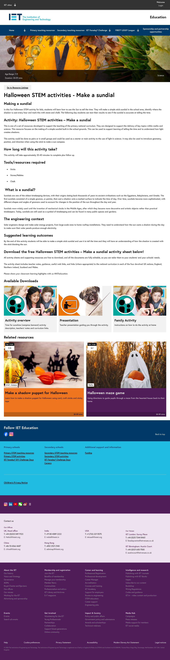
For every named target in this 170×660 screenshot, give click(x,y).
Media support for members (137, 622)
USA (87, 530)
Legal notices (160, 642)
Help (6, 642)
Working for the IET (12, 595)
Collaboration (50, 625)
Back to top (160, 434)
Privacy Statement (63, 642)
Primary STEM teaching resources (19, 453)
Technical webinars (93, 625)
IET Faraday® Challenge (96, 30)
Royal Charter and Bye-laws (15, 586)
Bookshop (130, 586)
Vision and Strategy (12, 576)
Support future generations (55, 629)
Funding (88, 453)
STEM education (92, 598)
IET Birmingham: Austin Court (139, 546)
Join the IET (49, 573)
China (6, 543)
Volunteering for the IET (54, 616)
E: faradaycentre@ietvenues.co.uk (140, 540)
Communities (49, 586)
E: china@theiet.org (12, 549)
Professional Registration (95, 573)
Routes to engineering (94, 595)
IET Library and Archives (54, 592)
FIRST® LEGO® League (125, 30)
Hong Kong (49, 543)
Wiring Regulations (133, 589)
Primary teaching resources (42, 30)
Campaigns (130, 616)
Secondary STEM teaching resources (60, 453)
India (46, 530)
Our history (8, 573)
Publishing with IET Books (136, 576)
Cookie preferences (32, 642)
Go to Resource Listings (17, 87)
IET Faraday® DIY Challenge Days (19, 459)
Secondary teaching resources (70, 30)
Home (11, 30)
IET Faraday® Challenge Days (57, 459)
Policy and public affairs (95, 616)
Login (160, 5)
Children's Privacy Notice (16, 482)
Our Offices (8, 527)
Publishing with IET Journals (137, 573)
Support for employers (94, 592)
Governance (9, 579)
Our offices (8, 589)
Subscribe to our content (136, 582)
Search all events (11, 619)
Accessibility (92, 642)
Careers (48, 463)
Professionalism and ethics (55, 589)
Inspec (128, 579)
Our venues (8, 592)
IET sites (10, 5)
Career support (91, 601)
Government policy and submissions (100, 619)
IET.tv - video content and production (141, 595)
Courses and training (93, 586)
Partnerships (49, 622)
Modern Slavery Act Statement (126, 642)
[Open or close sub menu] (24, 30)
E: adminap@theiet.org (53, 549)
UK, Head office (11, 530)
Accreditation (90, 582)
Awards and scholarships (95, 622)
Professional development (95, 576)
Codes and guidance (134, 592)
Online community (51, 632)
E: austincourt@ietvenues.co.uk (139, 552)
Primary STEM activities (14, 456)
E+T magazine (50, 595)
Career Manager (91, 579)
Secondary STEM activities (56, 456)
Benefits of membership (54, 576)
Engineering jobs (92, 605)
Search (110, 4)
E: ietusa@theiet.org (93, 537)
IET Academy (90, 589)
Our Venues (130, 531)
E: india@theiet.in (51, 537)
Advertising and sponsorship (15, 598)
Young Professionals (52, 619)
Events (6, 616)
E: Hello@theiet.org (12, 537)
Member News (50, 582)
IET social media (132, 625)
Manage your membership (55, 579)
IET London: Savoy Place (136, 534)
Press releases (131, 619)
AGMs (6, 582)
